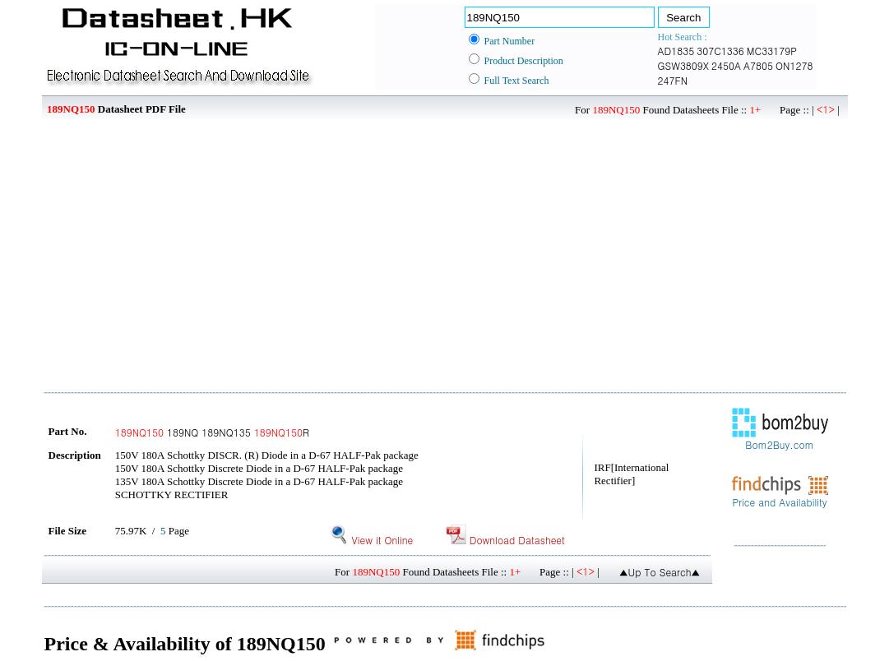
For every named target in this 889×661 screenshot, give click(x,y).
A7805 (758, 65)
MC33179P (772, 51)
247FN (673, 80)
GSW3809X (684, 65)
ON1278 (794, 65)
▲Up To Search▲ (660, 572)
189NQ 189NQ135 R (212, 432)
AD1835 (676, 51)
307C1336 (720, 51)
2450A (726, 65)
